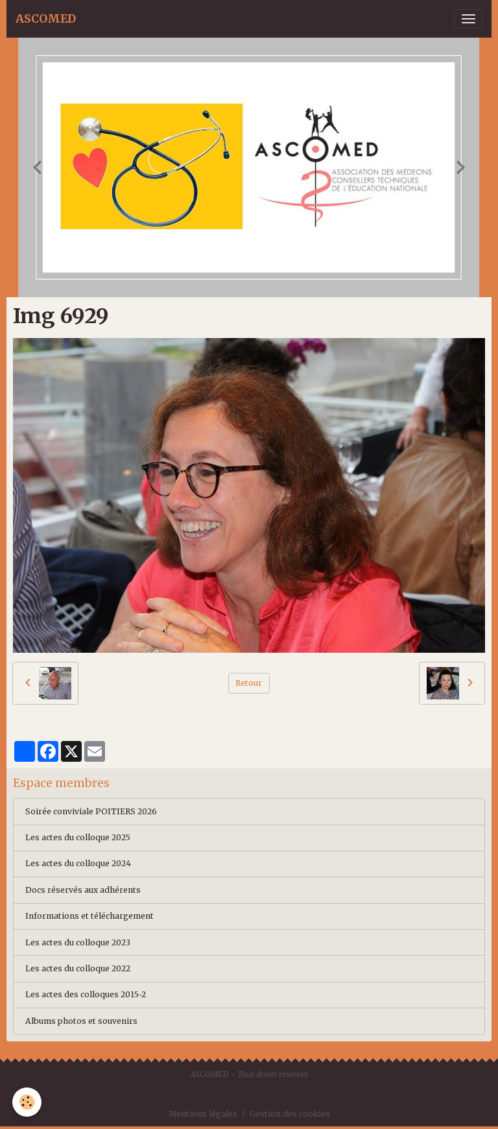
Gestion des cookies (290, 1114)
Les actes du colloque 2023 (77, 942)
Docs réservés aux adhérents (83, 890)
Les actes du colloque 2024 (78, 863)
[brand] (46, 18)
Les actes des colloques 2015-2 (85, 994)
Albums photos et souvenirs (81, 1021)
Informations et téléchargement (89, 916)
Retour (248, 683)
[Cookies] (27, 1102)
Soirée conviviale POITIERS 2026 (91, 811)
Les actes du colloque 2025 (77, 837)
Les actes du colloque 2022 (77, 968)
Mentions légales (203, 1114)
